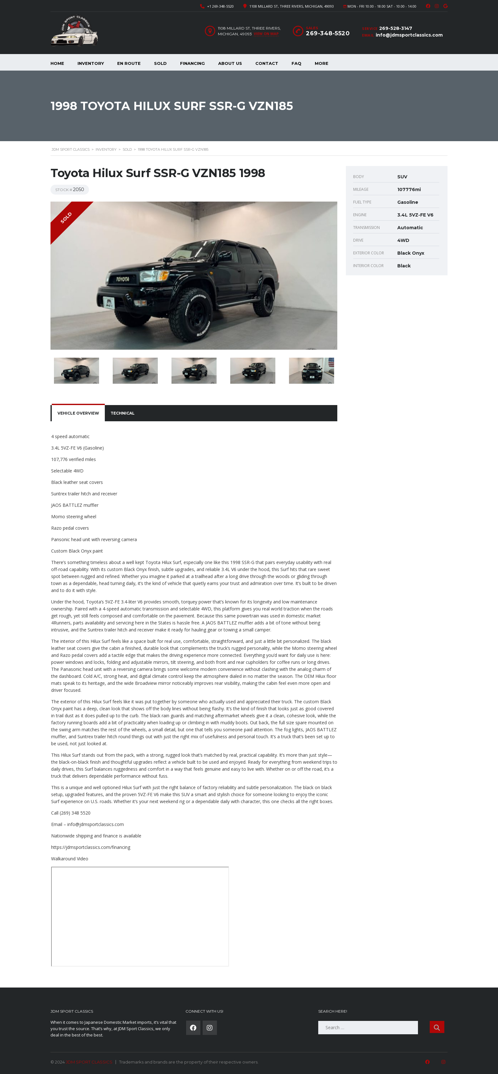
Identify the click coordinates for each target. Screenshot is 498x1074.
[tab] (78, 413)
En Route (129, 63)
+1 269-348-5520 (220, 6)
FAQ (296, 63)
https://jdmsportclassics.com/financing (90, 847)
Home (57, 63)
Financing (192, 63)
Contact (266, 63)
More (321, 63)
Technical (123, 413)
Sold (160, 63)
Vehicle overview (78, 413)
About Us (230, 63)
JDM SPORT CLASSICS (89, 1061)
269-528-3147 (395, 28)
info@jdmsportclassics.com (409, 35)
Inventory (90, 63)
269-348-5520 (328, 33)
